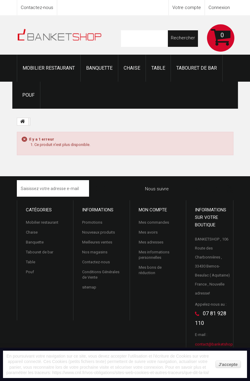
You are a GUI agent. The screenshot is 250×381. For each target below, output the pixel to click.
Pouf (28, 95)
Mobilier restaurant (49, 68)
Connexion (219, 7)
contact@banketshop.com (218, 344)
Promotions (92, 222)
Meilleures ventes (97, 242)
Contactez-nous (37, 7)
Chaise (132, 68)
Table (158, 68)
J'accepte (228, 364)
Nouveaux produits (98, 232)
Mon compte (153, 210)
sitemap (89, 287)
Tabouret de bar (196, 68)
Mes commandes (154, 222)
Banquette (99, 68)
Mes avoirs (148, 232)
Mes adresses (151, 242)
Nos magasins (94, 252)
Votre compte (186, 7)
